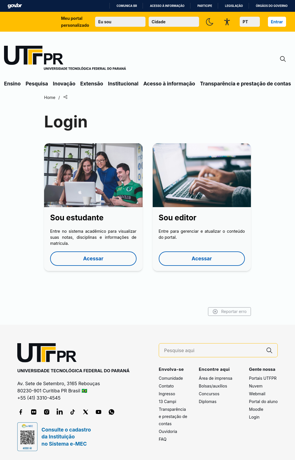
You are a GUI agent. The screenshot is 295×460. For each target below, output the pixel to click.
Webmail (257, 393)
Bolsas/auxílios (213, 385)
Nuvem (255, 385)
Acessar (93, 258)
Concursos (209, 393)
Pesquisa (37, 84)
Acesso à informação (167, 5)
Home (49, 97)
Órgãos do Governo (272, 5)
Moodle (256, 409)
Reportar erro (229, 311)
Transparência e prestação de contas (245, 84)
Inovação (64, 84)
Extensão (91, 84)
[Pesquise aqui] (213, 351)
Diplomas (207, 401)
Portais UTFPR (263, 378)
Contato (166, 385)
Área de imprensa (215, 378)
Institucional (123, 84)
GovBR (14, 6)
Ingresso (167, 393)
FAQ (163, 439)
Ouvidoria (168, 431)
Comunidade (171, 378)
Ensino (12, 84)
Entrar (277, 21)
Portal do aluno (263, 401)
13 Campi (167, 401)
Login (254, 417)
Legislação (234, 5)
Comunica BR (127, 5)
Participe (204, 5)
